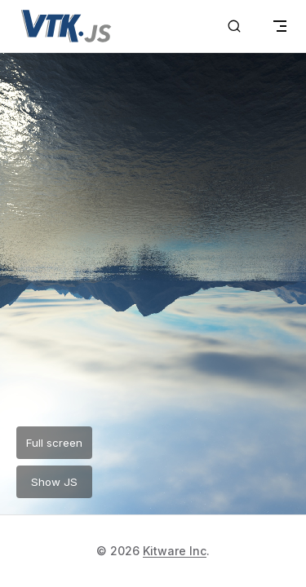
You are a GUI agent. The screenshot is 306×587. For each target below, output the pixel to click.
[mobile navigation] (279, 26)
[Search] (234, 26)
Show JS (54, 481)
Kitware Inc (174, 551)
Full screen (54, 442)
